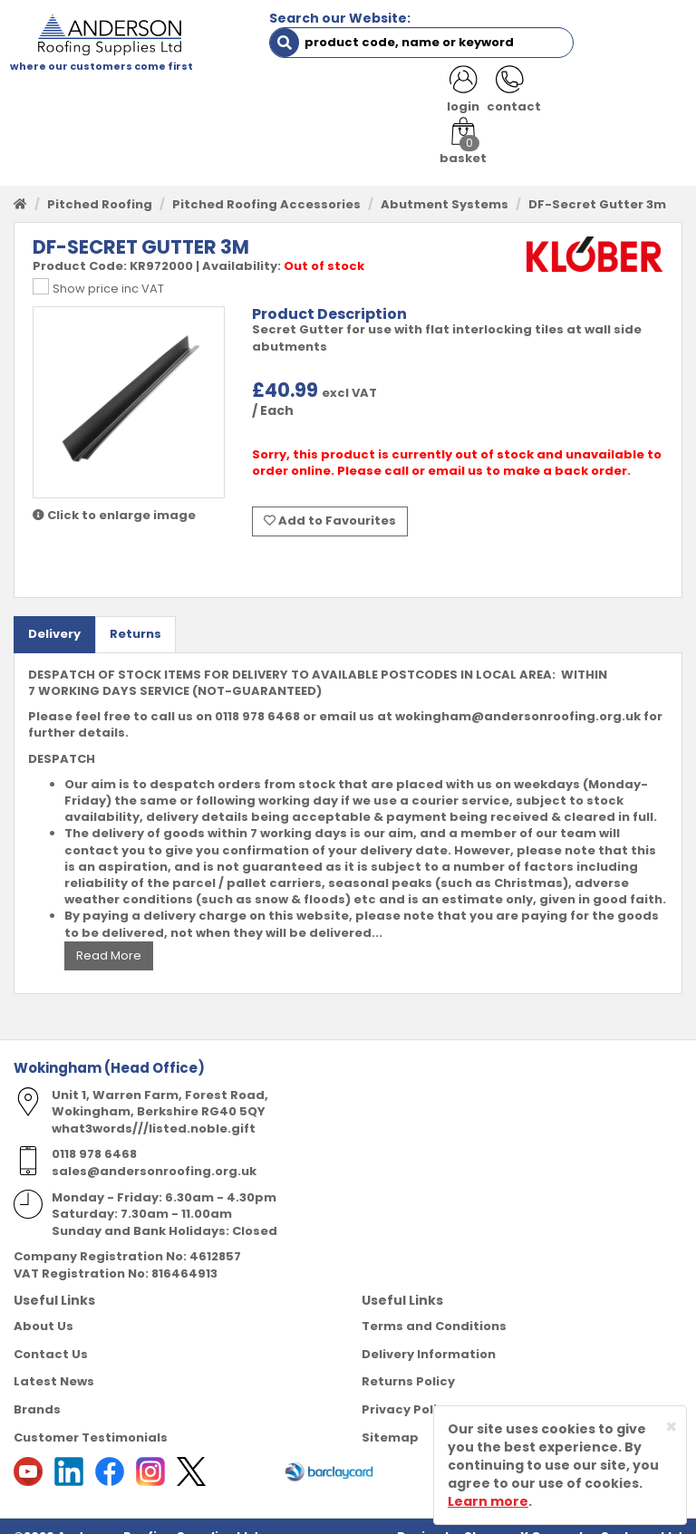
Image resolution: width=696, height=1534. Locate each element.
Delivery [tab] (54, 613)
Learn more (488, 1501)
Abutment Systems (444, 184)
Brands (37, 1388)
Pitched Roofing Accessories (266, 184)
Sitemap (390, 1415)
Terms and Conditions (434, 1305)
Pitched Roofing (99, 184)
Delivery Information (429, 1333)
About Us (43, 1305)
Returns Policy (408, 1360)
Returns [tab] (135, 613)
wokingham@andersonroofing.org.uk (518, 695)
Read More (108, 934)
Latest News (54, 1360)
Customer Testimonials (91, 1415)
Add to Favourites (330, 501)
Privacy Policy (407, 1388)
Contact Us (51, 1333)
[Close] (671, 1426)
